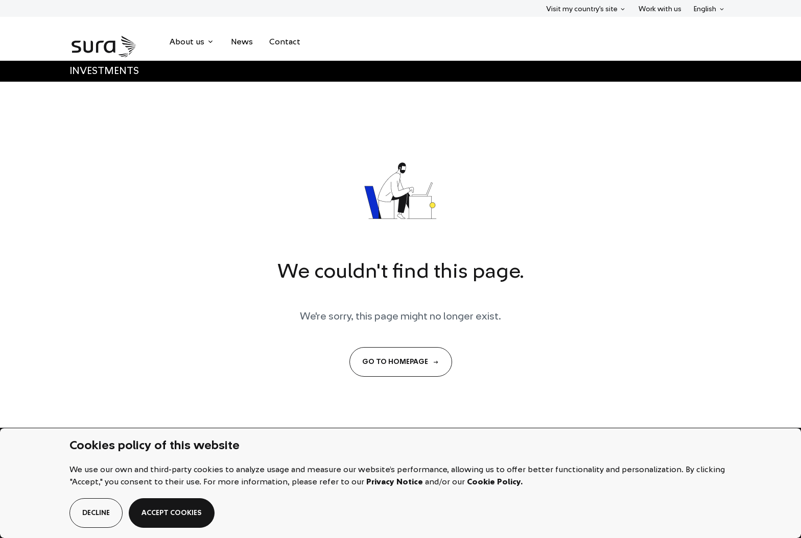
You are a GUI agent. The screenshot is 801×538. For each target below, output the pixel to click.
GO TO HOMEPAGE (400, 362)
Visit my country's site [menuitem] (582, 8)
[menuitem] (192, 42)
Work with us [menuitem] (660, 9)
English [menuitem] (710, 8)
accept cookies (172, 513)
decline (96, 513)
